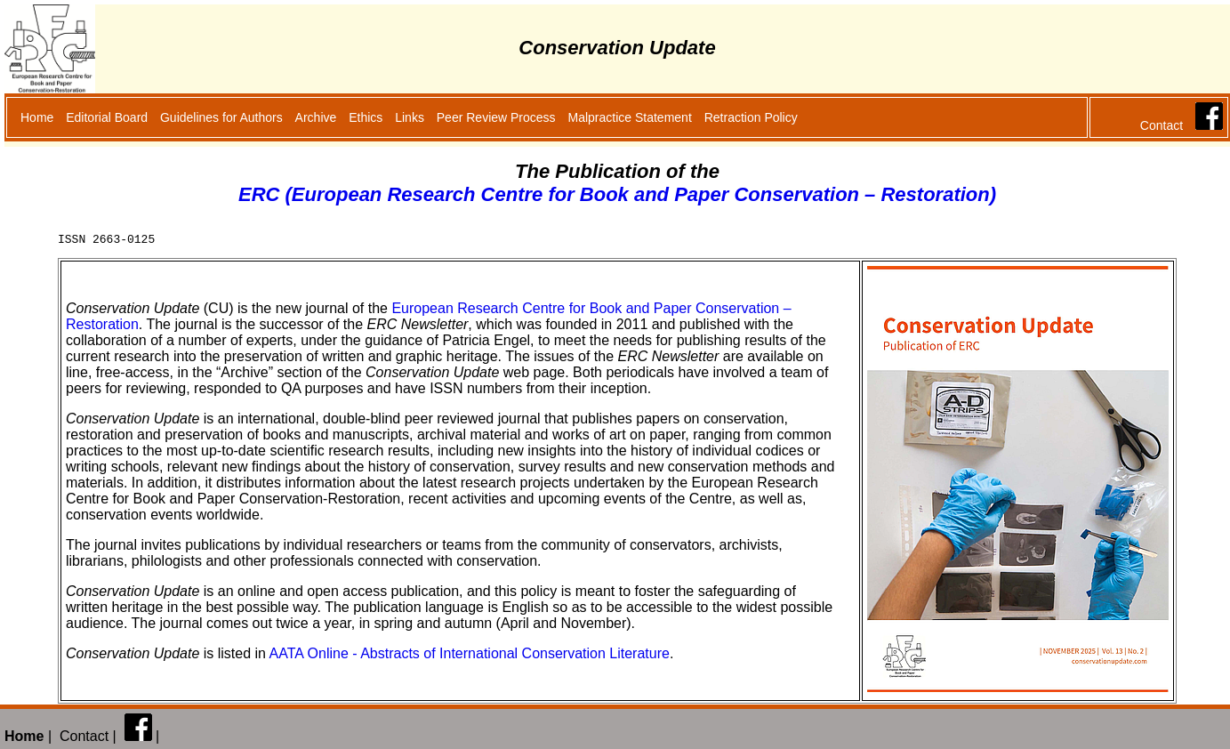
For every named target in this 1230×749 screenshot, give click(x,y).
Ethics (365, 117)
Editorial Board (107, 117)
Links (409, 117)
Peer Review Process (496, 117)
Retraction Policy (751, 117)
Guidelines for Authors (221, 117)
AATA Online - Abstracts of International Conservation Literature (469, 656)
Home (36, 117)
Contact (1161, 125)
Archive (316, 117)
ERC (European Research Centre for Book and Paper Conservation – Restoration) (617, 194)
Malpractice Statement (630, 117)
